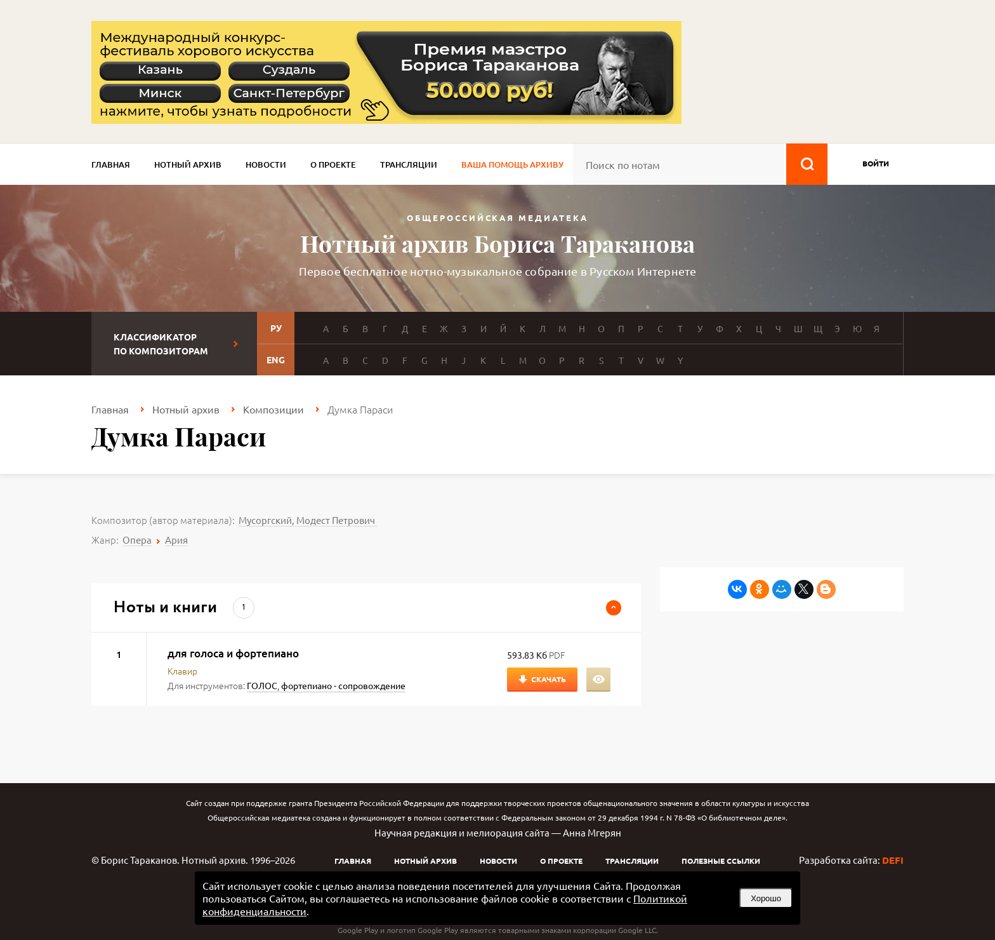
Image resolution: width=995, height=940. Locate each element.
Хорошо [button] (766, 898)
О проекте (333, 164)
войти (875, 163)
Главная (110, 164)
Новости (266, 164)
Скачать (548, 679)
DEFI (893, 860)
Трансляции (408, 164)
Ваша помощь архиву (512, 164)
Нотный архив (187, 164)
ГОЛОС (262, 685)
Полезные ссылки (721, 861)
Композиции (273, 409)
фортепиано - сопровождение (343, 685)
